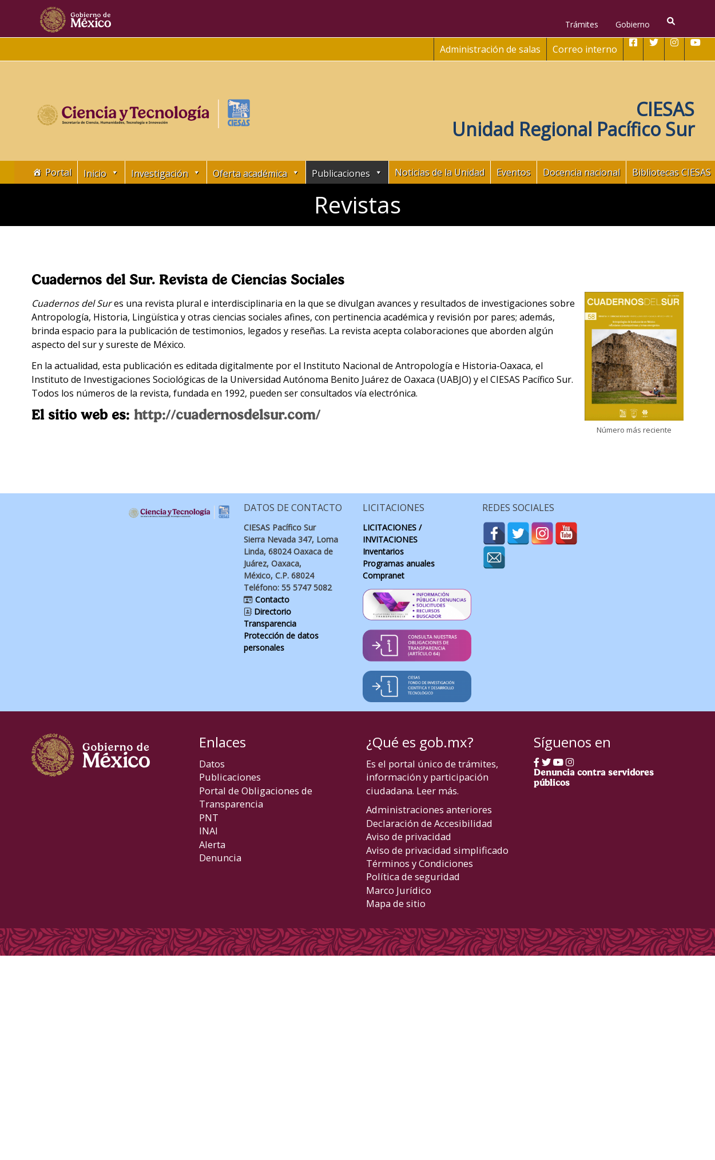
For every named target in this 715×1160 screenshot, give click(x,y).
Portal (58, 172)
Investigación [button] (166, 172)
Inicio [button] (101, 172)
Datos (212, 763)
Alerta (212, 844)
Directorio (271, 611)
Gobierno (632, 24)
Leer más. (437, 790)
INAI (208, 830)
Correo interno (585, 49)
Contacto (271, 599)
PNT (209, 817)
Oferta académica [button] (256, 172)
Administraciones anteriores (429, 809)
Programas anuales (399, 563)
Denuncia (220, 857)
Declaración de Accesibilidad (429, 823)
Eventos (513, 172)
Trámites (581, 24)
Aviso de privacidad (408, 836)
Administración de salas (490, 49)
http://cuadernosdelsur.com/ (227, 414)
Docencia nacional (581, 172)
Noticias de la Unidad (439, 172)
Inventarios (383, 551)
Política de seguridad (413, 876)
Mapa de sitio (396, 903)
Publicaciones (230, 776)
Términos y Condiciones (419, 863)
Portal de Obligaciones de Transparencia (255, 797)
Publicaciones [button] (347, 172)
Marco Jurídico (398, 890)
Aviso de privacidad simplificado (437, 850)
